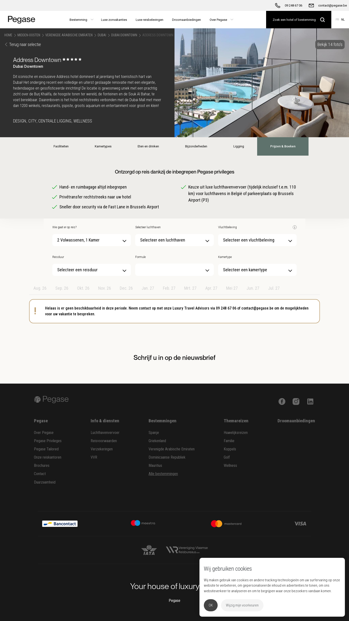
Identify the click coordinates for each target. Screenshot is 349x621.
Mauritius (155, 465)
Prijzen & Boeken (282, 146)
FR (337, 19)
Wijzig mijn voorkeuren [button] (242, 605)
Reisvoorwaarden (104, 441)
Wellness (230, 465)
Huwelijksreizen (236, 432)
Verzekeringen (102, 449)
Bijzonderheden (196, 146)
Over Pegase (44, 432)
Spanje (154, 432)
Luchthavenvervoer (105, 432)
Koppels (230, 449)
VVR (94, 457)
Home (8, 35)
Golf (227, 457)
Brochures (41, 465)
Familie (229, 441)
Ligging (238, 146)
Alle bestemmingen (163, 473)
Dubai (102, 35)
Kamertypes (103, 146)
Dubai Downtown (124, 35)
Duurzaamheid (45, 482)
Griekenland (157, 441)
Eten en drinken (148, 146)
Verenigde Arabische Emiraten (69, 35)
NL (343, 19)
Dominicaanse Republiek (167, 457)
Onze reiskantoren (47, 457)
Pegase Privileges (48, 441)
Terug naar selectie (22, 44)
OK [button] (211, 605)
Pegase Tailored (46, 449)
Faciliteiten (61, 146)
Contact (40, 473)
